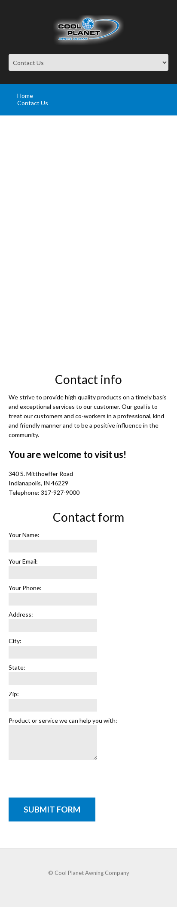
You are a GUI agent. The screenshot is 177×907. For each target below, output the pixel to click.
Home (25, 95)
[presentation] (74, 781)
